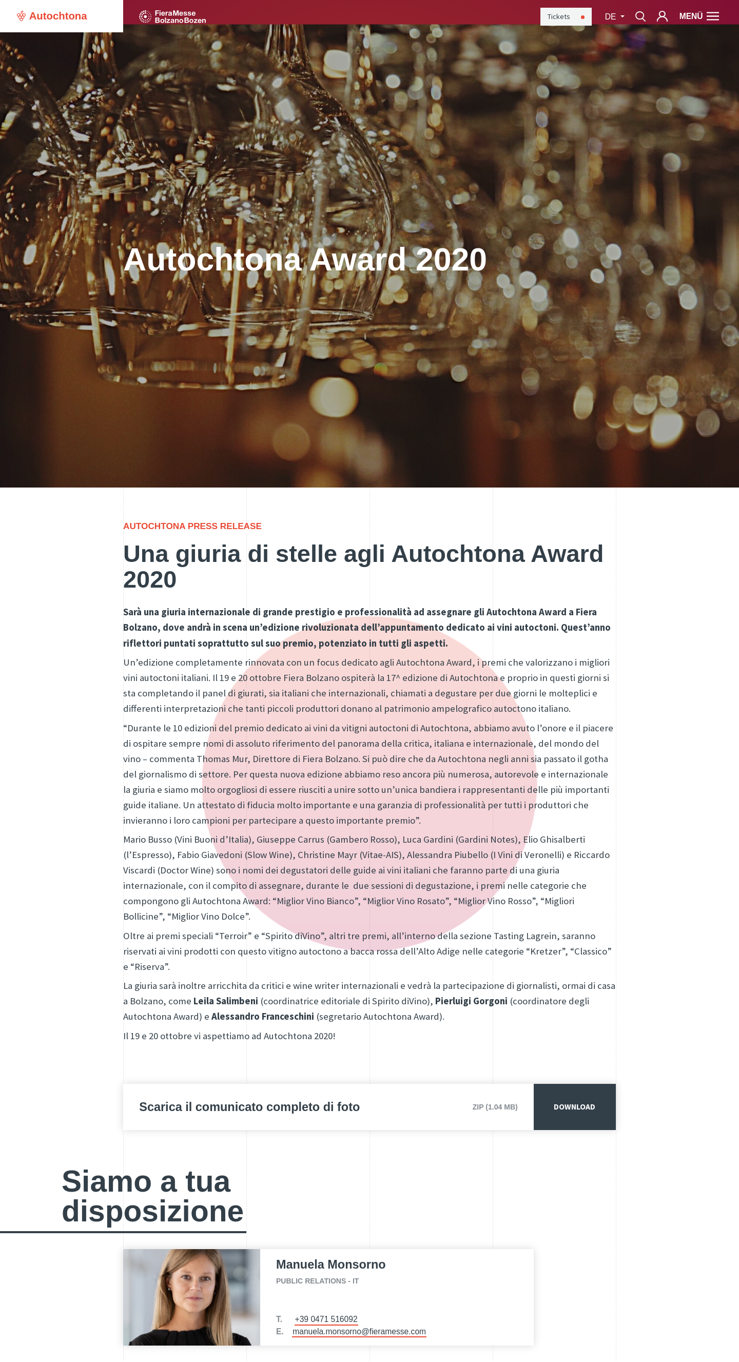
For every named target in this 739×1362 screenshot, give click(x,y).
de (611, 16)
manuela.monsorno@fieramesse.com (359, 1331)
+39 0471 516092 (326, 1319)
